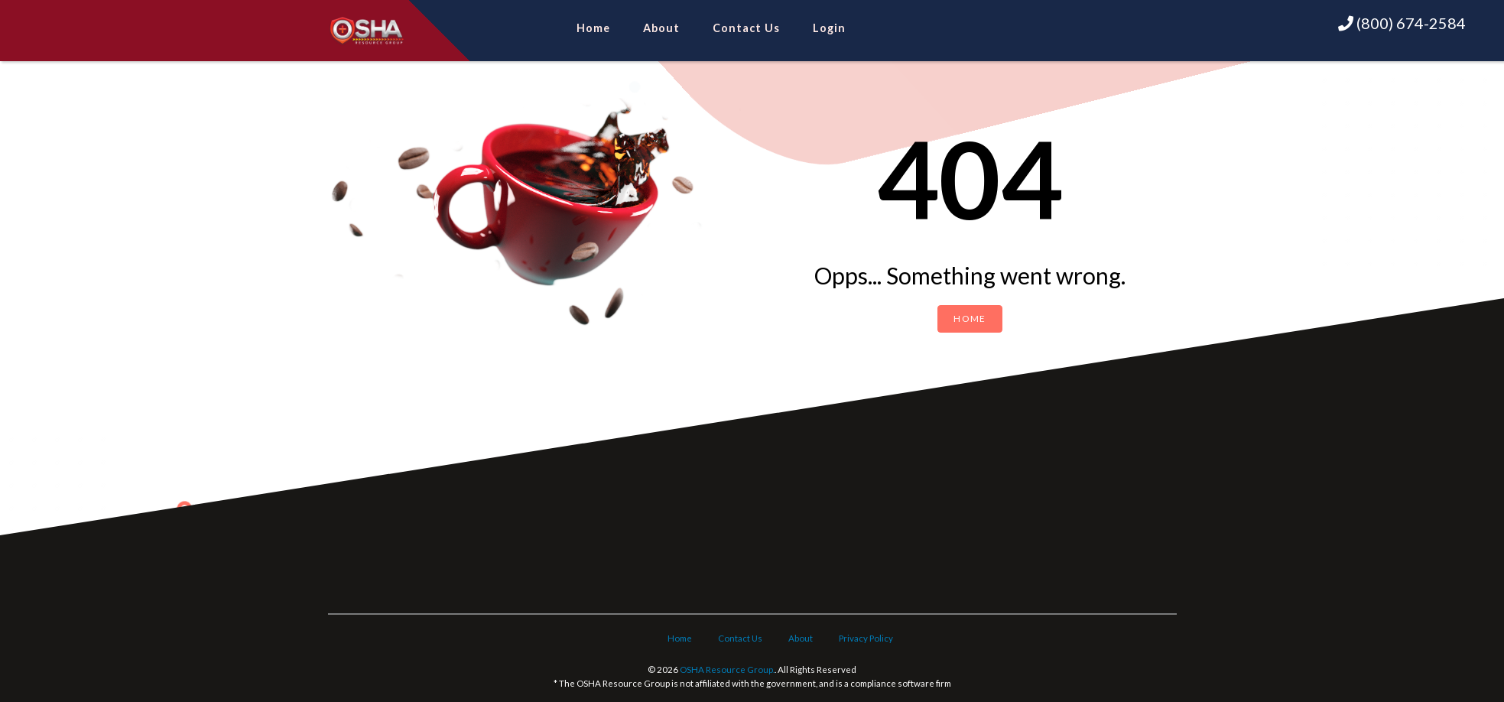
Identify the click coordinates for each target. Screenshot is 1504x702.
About (661, 27)
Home (593, 27)
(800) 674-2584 (1402, 23)
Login (829, 27)
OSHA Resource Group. (727, 669)
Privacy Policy (866, 638)
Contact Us (746, 27)
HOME (969, 318)
